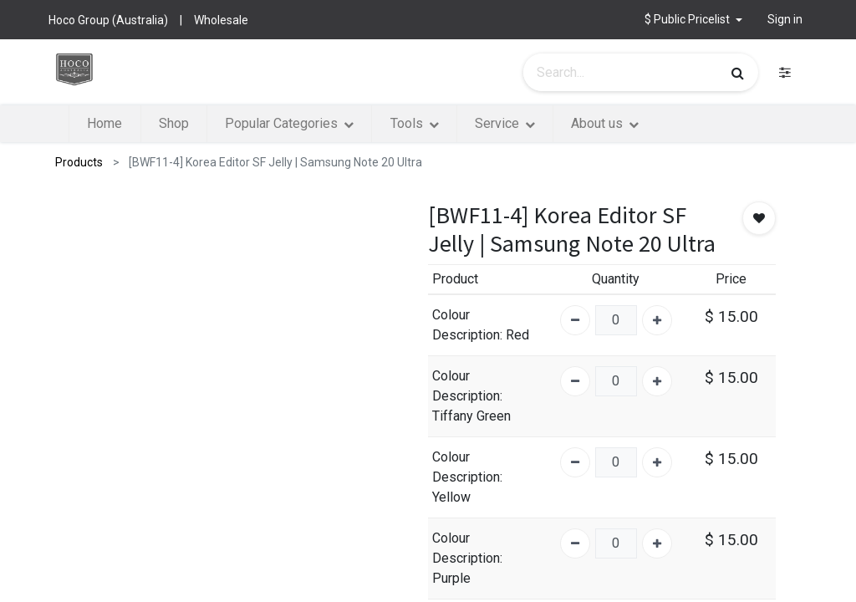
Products (79, 162)
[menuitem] (104, 123)
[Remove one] (575, 320)
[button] (693, 19)
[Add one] (657, 320)
